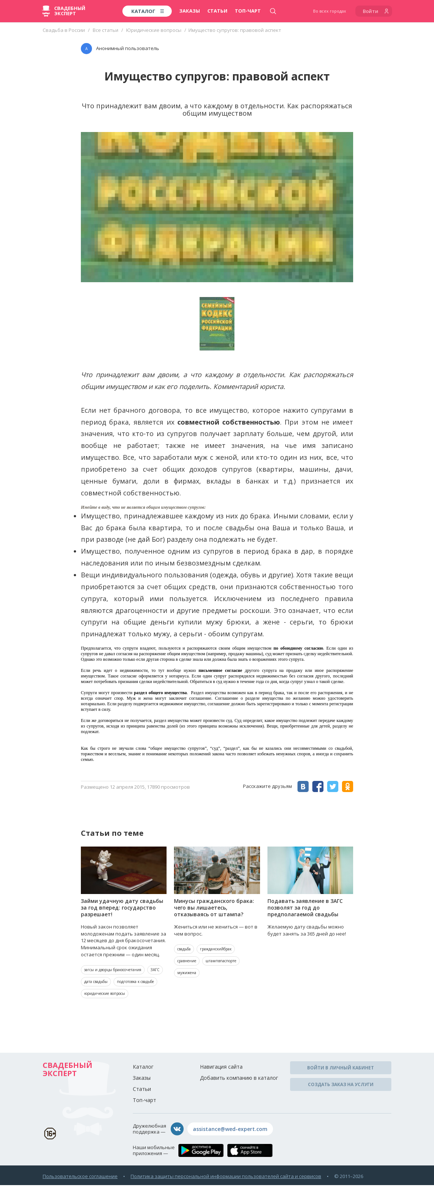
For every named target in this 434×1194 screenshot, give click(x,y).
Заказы (189, 10)
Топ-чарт (248, 10)
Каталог (143, 1066)
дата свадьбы (96, 981)
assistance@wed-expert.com (230, 1128)
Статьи (217, 10)
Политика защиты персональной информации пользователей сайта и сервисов (226, 1176)
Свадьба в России (64, 30)
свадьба (184, 948)
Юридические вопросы (153, 30)
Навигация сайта (221, 1066)
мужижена (186, 972)
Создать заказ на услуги (341, 1084)
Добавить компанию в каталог (239, 1077)
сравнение (186, 960)
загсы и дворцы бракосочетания (112, 969)
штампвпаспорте (221, 960)
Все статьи (105, 30)
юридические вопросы (104, 993)
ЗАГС (155, 969)
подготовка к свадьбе (135, 981)
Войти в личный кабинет (340, 1068)
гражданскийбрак (215, 948)
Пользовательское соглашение (80, 1176)
